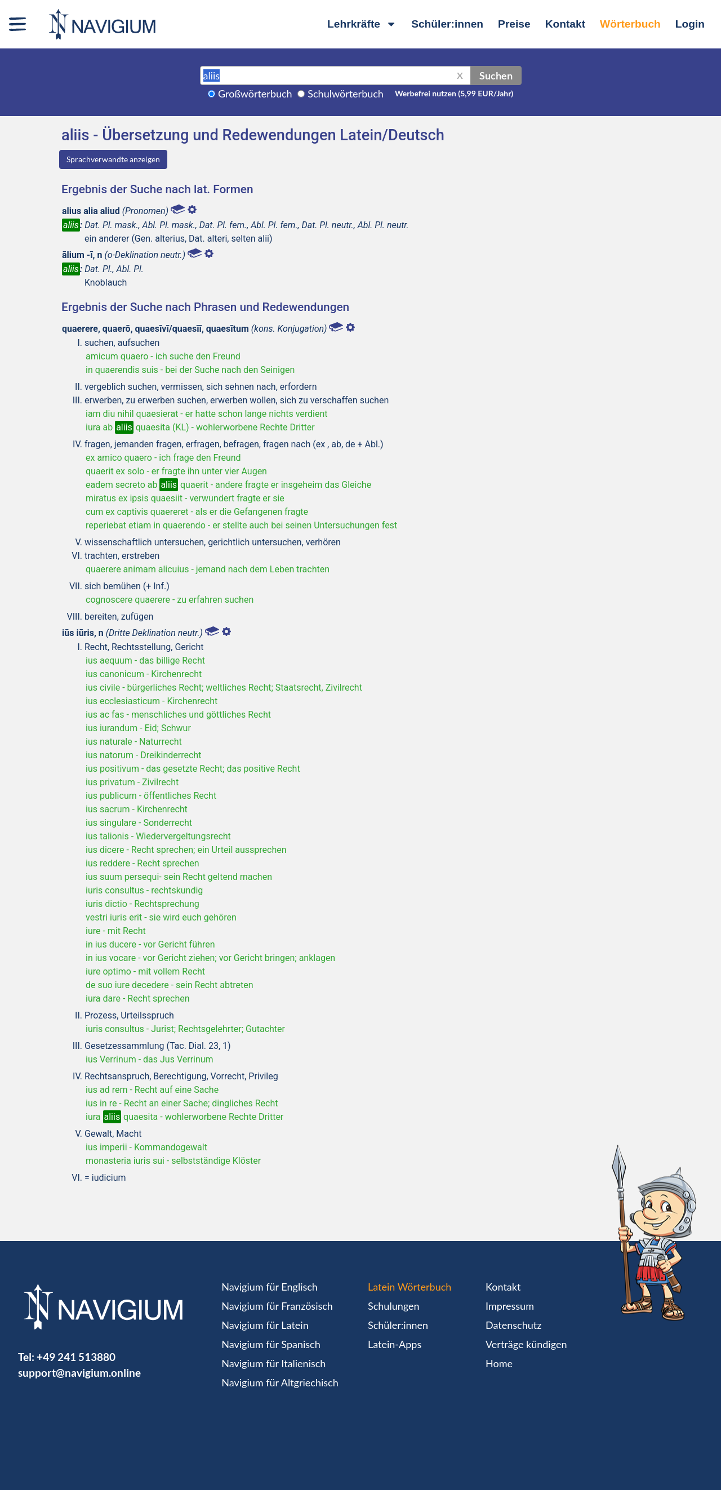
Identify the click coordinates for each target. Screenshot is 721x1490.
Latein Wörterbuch (409, 1286)
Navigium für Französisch (277, 1306)
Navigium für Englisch (269, 1286)
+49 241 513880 (76, 1356)
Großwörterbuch (255, 93)
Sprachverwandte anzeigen (113, 159)
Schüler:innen (447, 24)
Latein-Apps (394, 1344)
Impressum (510, 1306)
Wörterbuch (630, 24)
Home (499, 1363)
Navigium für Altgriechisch (279, 1382)
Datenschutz (513, 1325)
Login (690, 24)
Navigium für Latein (264, 1325)
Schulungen (393, 1306)
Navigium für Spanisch (271, 1344)
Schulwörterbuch (346, 93)
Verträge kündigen (526, 1344)
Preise (514, 24)
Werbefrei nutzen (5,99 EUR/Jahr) (454, 93)
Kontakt (565, 24)
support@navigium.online (79, 1372)
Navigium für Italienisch (273, 1363)
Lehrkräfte (362, 24)
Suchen (496, 75)
